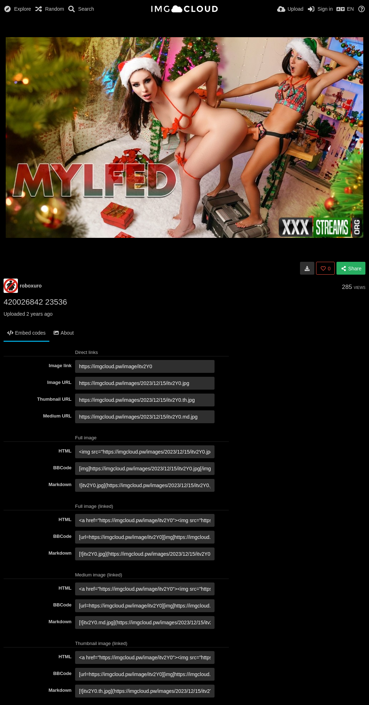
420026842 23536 (35, 302)
